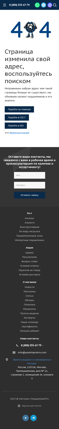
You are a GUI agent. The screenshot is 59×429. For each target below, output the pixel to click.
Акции (29, 247)
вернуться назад (19, 132)
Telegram (33, 418)
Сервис (29, 252)
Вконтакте (25, 418)
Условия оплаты (29, 265)
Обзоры (29, 300)
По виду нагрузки (29, 231)
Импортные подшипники (29, 240)
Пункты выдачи (29, 313)
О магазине (29, 282)
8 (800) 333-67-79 (19, 4)
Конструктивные (29, 226)
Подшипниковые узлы (29, 235)
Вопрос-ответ (30, 261)
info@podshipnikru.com (32, 352)
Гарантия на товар (29, 270)
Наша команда (29, 322)
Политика (29, 304)
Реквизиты (29, 308)
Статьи (29, 295)
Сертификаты (29, 326)
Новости (29, 287)
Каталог (29, 218)
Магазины (30, 291)
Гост (29, 213)
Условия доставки (29, 274)
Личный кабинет (29, 330)
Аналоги (29, 222)
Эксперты (29, 317)
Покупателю (29, 256)
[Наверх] (54, 5)
